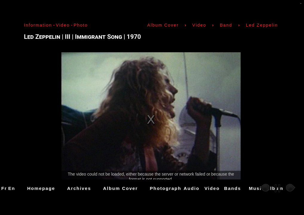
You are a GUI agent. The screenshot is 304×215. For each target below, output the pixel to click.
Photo (81, 25)
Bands (232, 188)
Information (38, 25)
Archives (79, 188)
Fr (4, 188)
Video (212, 188)
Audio (191, 188)
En (11, 188)
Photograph (165, 188)
